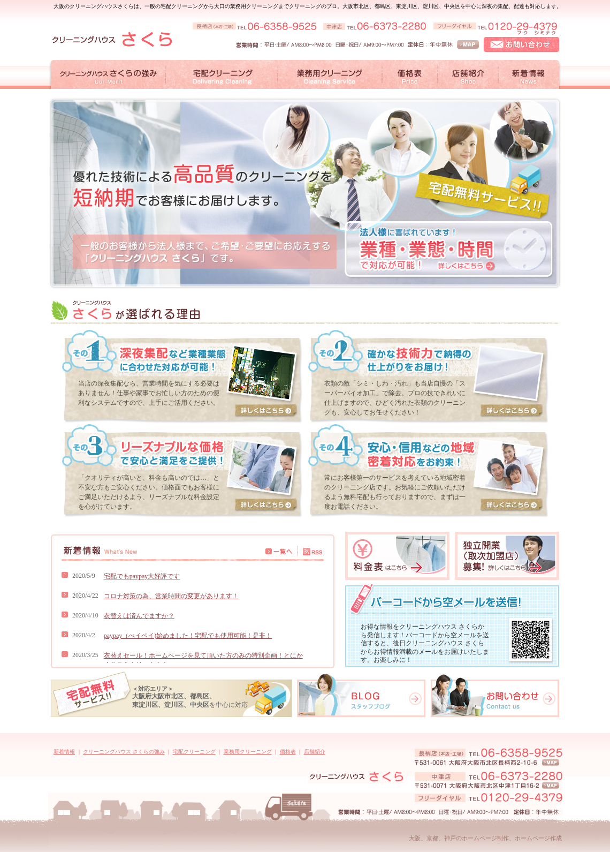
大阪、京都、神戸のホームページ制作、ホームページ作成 (485, 838)
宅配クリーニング (194, 752)
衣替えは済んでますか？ (139, 616)
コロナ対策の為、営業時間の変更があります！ (171, 596)
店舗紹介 (314, 752)
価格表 (288, 752)
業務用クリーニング (248, 752)
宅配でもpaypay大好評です (142, 576)
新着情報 (64, 752)
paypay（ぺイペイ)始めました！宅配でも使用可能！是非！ (188, 635)
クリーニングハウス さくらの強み (124, 752)
